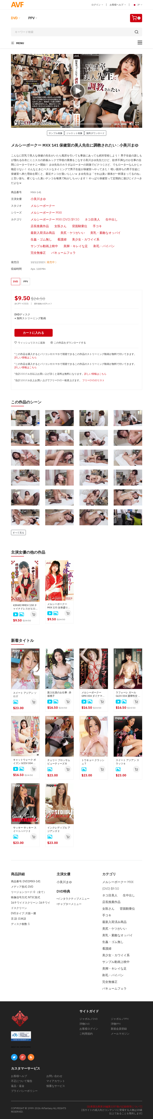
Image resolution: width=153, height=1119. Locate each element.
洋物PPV (116, 1023)
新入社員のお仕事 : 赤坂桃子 (59, 694)
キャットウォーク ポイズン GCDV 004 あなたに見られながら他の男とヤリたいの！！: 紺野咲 (24, 761)
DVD (14, 18)
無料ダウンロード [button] (95, 133)
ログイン (97, 4)
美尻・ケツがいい (72, 233)
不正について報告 (21, 1081)
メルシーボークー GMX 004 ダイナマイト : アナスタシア (93, 694)
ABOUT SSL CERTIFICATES (21, 1047)
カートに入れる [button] (33, 333)
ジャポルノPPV (120, 1019)
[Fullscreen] (137, 123)
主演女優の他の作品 (28, 552)
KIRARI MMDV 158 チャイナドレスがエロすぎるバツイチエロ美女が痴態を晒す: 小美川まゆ (25, 607)
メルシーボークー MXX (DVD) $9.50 (55, 219)
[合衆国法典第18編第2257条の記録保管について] (114, 1106)
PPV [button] (25, 281)
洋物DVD (84, 1023)
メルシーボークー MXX (46, 212)
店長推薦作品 (40, 226)
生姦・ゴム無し (41, 239)
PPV (31, 18)
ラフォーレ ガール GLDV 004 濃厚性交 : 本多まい (127, 694)
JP (137, 4)
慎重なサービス (55, 1086)
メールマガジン (120, 1033)
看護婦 (62, 239)
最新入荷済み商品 (43, 233)
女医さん (60, 226)
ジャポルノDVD (88, 1019)
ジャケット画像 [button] (74, 133)
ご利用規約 (86, 1033)
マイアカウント (55, 1081)
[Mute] (131, 123)
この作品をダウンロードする (68, 342)
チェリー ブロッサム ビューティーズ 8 (58, 762)
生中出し (111, 219)
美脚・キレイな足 (75, 246)
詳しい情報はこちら (25, 357)
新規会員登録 (119, 1028)
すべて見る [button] (18, 532)
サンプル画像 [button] (55, 133)
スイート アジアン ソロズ (24, 694)
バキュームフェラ (63, 253)
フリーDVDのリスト (93, 380)
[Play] (76, 90)
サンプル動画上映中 (44, 246)
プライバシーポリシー (24, 1091)
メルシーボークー (43, 206)
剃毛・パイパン (104, 246)
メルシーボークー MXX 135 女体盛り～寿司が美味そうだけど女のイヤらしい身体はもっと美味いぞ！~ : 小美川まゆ (58, 605)
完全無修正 (38, 253)
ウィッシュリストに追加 (29, 342)
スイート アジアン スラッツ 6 (127, 762)
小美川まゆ (38, 199)
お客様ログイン (88, 1028)
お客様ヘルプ (118, 4)
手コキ (97, 226)
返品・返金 (17, 1086)
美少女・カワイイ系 (85, 239)
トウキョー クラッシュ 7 (93, 762)
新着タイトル (22, 640)
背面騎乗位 (79, 226)
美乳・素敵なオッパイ (105, 233)
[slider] (66, 124)
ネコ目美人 (92, 219)
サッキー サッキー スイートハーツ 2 (24, 829)
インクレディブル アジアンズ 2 (58, 829)
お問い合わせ (54, 1076)
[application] (76, 91)
